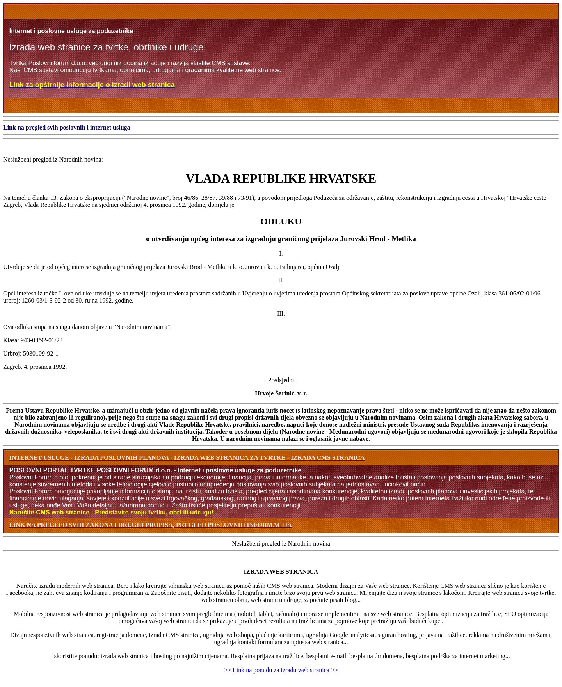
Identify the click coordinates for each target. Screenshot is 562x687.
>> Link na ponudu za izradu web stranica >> (281, 670)
